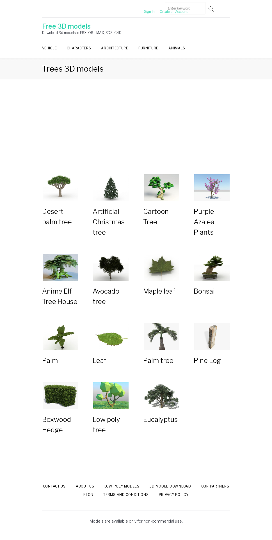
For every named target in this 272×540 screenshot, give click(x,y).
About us (85, 486)
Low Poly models (122, 486)
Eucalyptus (160, 419)
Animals (176, 48)
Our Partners (215, 486)
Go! (212, 9)
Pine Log (207, 360)
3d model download (170, 486)
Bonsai (204, 291)
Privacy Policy (174, 495)
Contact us (54, 486)
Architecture (114, 48)
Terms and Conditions (125, 495)
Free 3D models (66, 26)
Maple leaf (159, 291)
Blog (88, 495)
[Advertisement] (136, 131)
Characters (79, 48)
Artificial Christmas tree (109, 221)
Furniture (148, 48)
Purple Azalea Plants (204, 221)
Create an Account (164, 9)
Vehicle (49, 48)
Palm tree (158, 360)
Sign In (140, 9)
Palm (50, 360)
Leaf (99, 360)
